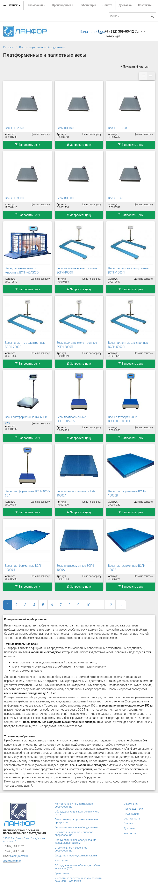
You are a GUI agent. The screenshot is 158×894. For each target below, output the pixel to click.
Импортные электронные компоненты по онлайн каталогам (78, 880)
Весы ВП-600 (116, 198)
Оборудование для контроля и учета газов (77, 813)
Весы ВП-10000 (118, 128)
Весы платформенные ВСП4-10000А (76, 493)
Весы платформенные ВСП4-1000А (76, 567)
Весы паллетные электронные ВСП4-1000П (77, 270)
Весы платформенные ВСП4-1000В (127, 567)
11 (99, 605)
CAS (7, 423)
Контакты (145, 5)
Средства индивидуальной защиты (76, 855)
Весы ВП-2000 (14, 128)
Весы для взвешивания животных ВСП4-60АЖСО (22, 270)
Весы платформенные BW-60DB (26, 417)
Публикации (87, 5)
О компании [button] (36, 5)
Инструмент (62, 860)
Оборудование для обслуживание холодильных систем (75, 841)
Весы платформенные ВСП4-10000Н (24, 567)
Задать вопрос (92, 31)
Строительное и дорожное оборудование (71, 849)
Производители (62, 5)
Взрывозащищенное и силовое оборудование (74, 834)
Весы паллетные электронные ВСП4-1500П (128, 270)
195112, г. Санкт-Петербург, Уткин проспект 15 (24, 840)
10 (88, 605)
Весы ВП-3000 (14, 198)
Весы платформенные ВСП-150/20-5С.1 (71, 419)
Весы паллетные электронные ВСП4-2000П (25, 344)
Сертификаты (132, 818)
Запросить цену (27, 144)
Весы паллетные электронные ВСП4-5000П (128, 344)
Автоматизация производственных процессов (76, 821)
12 (110, 605)
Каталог (8, 47)
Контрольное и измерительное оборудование (74, 805)
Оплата (107, 5)
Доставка (124, 5)
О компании (131, 803)
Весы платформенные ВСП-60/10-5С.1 (27, 493)
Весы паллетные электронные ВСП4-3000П (77, 344)
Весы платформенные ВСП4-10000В (127, 493)
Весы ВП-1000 (66, 128)
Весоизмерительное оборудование (42, 47)
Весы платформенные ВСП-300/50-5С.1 (122, 419)
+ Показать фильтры (135, 66)
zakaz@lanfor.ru (19, 856)
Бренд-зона (62, 873)
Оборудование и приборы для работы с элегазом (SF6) (79, 867)
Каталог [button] (11, 5)
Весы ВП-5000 (66, 198)
